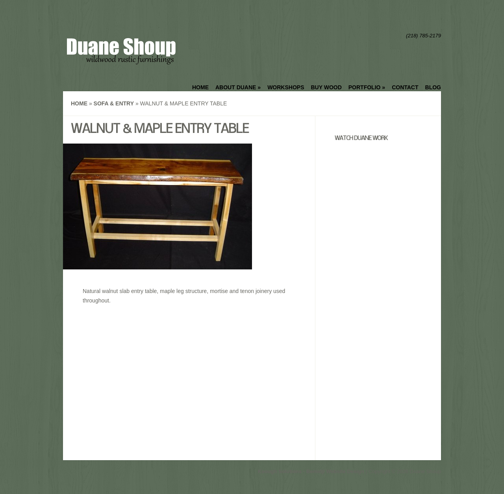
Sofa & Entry (114, 103)
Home (200, 87)
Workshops (285, 87)
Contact (405, 87)
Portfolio (366, 87)
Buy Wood (326, 87)
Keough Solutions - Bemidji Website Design (311, 471)
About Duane (238, 87)
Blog (433, 87)
